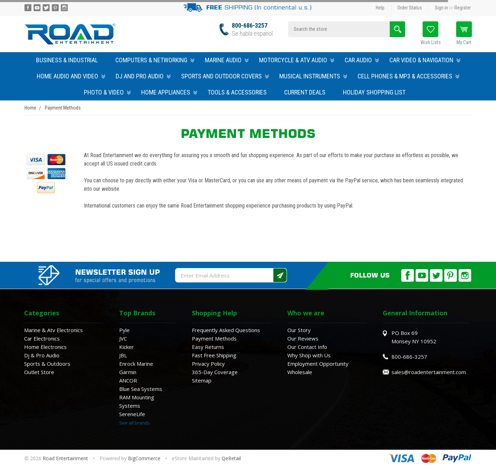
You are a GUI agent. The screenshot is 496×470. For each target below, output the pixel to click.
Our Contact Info (307, 346)
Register (462, 7)
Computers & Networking (154, 60)
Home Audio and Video (71, 76)
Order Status (409, 7)
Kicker (126, 346)
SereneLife (132, 414)
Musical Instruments (313, 76)
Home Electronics (45, 346)
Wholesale (299, 372)
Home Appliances (169, 92)
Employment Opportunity (317, 363)
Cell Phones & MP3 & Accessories (408, 76)
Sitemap (201, 380)
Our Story (299, 330)
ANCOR (128, 380)
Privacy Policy (208, 363)
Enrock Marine (136, 363)
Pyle (124, 330)
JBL (123, 355)
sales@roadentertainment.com (428, 372)
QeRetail (231, 458)
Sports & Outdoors (47, 363)
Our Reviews (302, 338)
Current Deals (304, 92)
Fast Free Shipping (214, 355)
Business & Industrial (67, 60)
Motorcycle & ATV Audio (296, 60)
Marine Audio (227, 60)
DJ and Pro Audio (143, 76)
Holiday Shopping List (374, 92)
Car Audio (362, 60)
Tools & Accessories (237, 92)
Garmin (127, 372)
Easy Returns (208, 346)
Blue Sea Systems (140, 388)
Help (380, 7)
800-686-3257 (249, 25)
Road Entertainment (66, 458)
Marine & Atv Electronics (53, 330)
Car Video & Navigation (424, 60)
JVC (123, 338)
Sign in (441, 7)
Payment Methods (214, 338)
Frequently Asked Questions (226, 330)
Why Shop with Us (309, 355)
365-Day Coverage (215, 372)
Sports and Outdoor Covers (225, 76)
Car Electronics (42, 338)
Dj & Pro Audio (41, 355)
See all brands (134, 423)
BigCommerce (144, 458)
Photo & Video (107, 92)
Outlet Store (39, 372)
